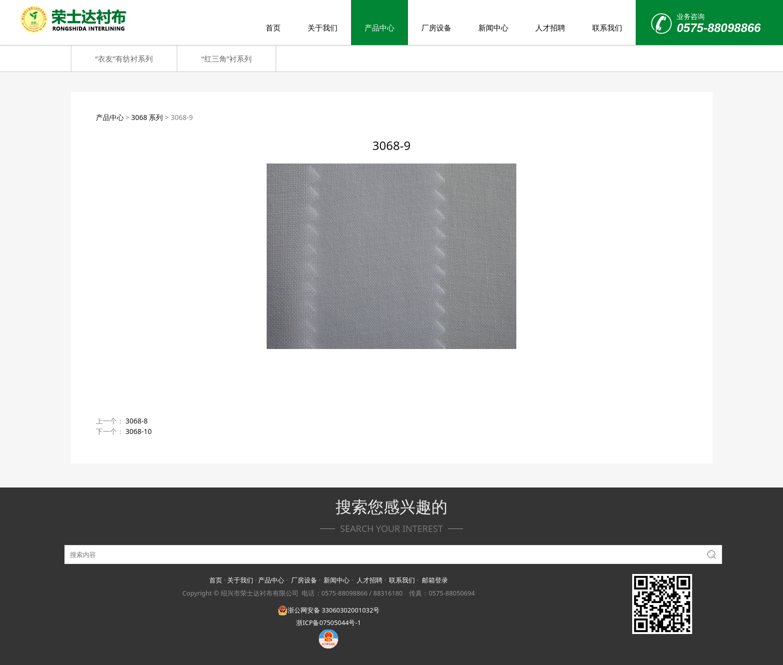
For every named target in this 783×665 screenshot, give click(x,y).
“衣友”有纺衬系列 (124, 59)
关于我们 (323, 27)
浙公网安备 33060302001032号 (329, 610)
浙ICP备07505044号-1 (328, 622)
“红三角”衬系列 (226, 59)
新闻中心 (493, 27)
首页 (273, 27)
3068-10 (138, 431)
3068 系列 (147, 117)
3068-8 (136, 421)
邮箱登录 (435, 580)
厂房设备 (436, 27)
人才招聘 (550, 27)
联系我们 (607, 27)
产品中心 (379, 27)
